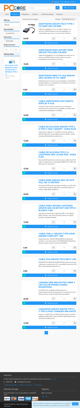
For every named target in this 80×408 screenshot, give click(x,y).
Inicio (7, 14)
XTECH (7, 78)
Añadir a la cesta (51, 43)
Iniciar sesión (70, 2)
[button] (55, 2)
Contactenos (38, 385)
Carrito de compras (47, 14)
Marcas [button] (35, 14)
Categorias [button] (25, 14)
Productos (15, 14)
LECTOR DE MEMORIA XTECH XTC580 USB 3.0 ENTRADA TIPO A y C (11, 69)
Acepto (75, 404)
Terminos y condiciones (25, 385)
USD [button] (62, 2)
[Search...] (42, 7)
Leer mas (53, 379)
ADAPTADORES (10, 76)
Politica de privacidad (10, 385)
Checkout (59, 14)
